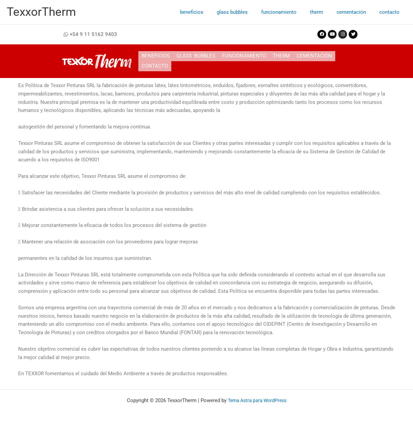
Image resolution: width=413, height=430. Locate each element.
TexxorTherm (41, 12)
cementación (356, 12)
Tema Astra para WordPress (257, 400)
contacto (391, 12)
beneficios (210, 12)
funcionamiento (290, 12)
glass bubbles (247, 12)
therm (325, 12)
